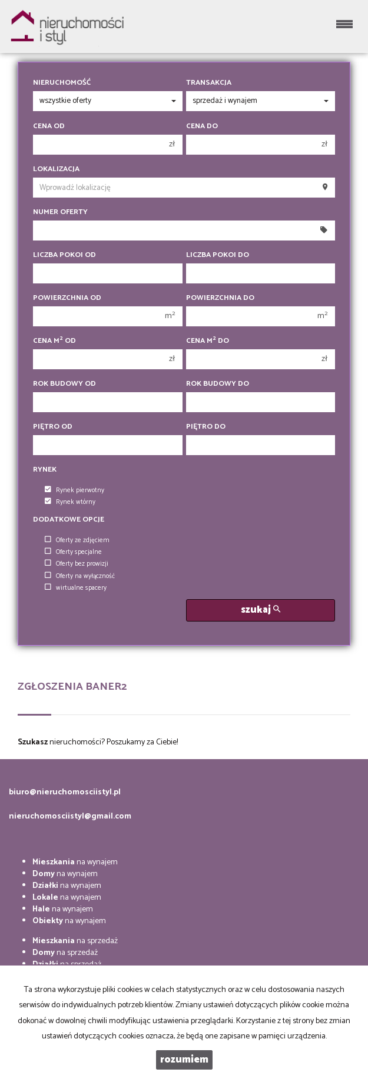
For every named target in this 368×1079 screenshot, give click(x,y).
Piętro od (52, 427)
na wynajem (75, 862)
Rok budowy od (64, 384)
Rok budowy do (217, 384)
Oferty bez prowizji (76, 564)
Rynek (45, 470)
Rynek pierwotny (74, 490)
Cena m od (54, 341)
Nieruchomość (62, 83)
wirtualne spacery (76, 588)
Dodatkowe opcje (68, 520)
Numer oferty (60, 212)
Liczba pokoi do (217, 255)
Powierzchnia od (67, 298)
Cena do (202, 126)
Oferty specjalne (73, 552)
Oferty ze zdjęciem (77, 540)
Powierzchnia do (220, 298)
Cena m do (207, 341)
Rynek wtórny (70, 502)
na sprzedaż (75, 941)
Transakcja (208, 83)
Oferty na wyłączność (80, 576)
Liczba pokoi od (64, 255)
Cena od (49, 126)
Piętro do (206, 427)
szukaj (260, 610)
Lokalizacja (56, 169)
